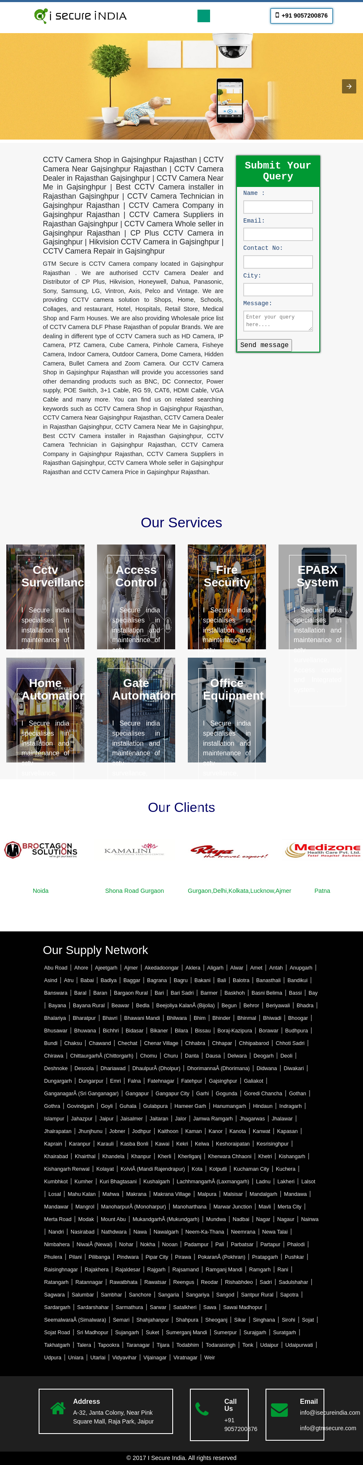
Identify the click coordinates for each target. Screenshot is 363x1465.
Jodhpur (141, 1131)
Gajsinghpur (223, 1081)
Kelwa (202, 1144)
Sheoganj (216, 1320)
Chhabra (195, 1043)
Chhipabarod (254, 1043)
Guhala (127, 1106)
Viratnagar (185, 1358)
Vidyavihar (124, 1358)
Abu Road (55, 968)
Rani (282, 1270)
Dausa (213, 1056)
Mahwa (111, 1194)
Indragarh (290, 1106)
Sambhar (111, 1295)
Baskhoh (234, 993)
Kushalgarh (156, 1182)
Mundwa (216, 1219)
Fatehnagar (160, 1081)
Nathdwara (113, 1232)
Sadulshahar (293, 1282)
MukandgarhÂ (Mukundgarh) (166, 1219)
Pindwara (128, 1257)
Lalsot (308, 1182)
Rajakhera (97, 1270)
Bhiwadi (272, 1018)
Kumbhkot (56, 1182)
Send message (264, 344)
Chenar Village (161, 1043)
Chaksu (73, 1043)
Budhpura (296, 1031)
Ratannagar (89, 1282)
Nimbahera (57, 1244)
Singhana (264, 1320)
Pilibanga (99, 1257)
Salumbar (82, 1295)
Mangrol (84, 1207)
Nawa (140, 1232)
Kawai (162, 1144)
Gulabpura (155, 1106)
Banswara (55, 993)
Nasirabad (83, 1232)
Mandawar (56, 1207)
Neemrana (243, 1232)
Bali (221, 980)
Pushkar (294, 1257)
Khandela (113, 1156)
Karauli (105, 1144)
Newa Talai (275, 1232)
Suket (152, 1332)
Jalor (181, 1119)
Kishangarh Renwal (66, 1169)
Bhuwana (85, 1031)
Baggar (132, 980)
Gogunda (226, 1094)
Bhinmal (246, 1018)
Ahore (81, 968)
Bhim (199, 1018)
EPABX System (318, 576)
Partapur (270, 1244)
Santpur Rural (257, 1295)
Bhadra (305, 1006)
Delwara (237, 1056)
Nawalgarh (166, 1232)
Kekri (182, 1144)
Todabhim (187, 1345)
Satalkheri (184, 1307)
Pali (219, 1244)
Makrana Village (172, 1194)
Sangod (225, 1295)
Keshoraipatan (233, 1144)
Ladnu (263, 1182)
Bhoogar (298, 1018)
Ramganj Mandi (223, 1270)
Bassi (295, 993)
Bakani (202, 980)
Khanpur (141, 1156)
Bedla (143, 1006)
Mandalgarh (263, 1194)
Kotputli (218, 1169)
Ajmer (131, 968)
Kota (197, 1169)
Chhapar (222, 1043)
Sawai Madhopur (243, 1307)
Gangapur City (172, 1094)
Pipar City (156, 1257)
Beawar (120, 1006)
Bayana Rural (89, 1006)
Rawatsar (155, 1282)
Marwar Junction (232, 1207)
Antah (276, 968)
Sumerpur (225, 1332)
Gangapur (137, 1094)
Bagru (180, 980)
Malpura (206, 1194)
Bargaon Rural (130, 993)
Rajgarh (156, 1270)
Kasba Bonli (135, 1144)
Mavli (265, 1207)
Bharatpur (84, 1018)
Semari (121, 1320)
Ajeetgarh (106, 968)
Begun (229, 1006)
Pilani (75, 1257)
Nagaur (286, 1219)
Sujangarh (127, 1332)
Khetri (265, 1156)
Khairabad (56, 1156)
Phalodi (296, 1244)
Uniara (76, 1358)
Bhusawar (55, 1031)
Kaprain (53, 1144)
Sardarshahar (93, 1307)
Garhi (202, 1094)
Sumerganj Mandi (186, 1332)
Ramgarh (260, 1270)
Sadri (266, 1282)
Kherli (164, 1156)
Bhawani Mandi (142, 1018)
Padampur (196, 1244)
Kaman (193, 1131)
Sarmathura (129, 1307)
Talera (84, 1345)
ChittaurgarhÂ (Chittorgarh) (101, 1056)
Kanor (216, 1131)
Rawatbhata (124, 1282)
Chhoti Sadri (290, 1043)
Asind (50, 980)
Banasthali (268, 980)
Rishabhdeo (239, 1282)
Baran (100, 993)
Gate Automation (145, 690)
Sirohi (288, 1320)
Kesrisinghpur (273, 1144)
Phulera (53, 1257)
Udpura (52, 1358)
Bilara (181, 1031)
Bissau (202, 1031)
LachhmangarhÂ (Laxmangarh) (213, 1182)
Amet (256, 968)
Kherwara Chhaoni (229, 1156)
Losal (54, 1194)
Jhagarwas (252, 1119)
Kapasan (287, 1131)
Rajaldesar (128, 1270)
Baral (80, 993)
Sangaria (168, 1295)
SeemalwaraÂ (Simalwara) (75, 1320)
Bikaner (159, 1031)
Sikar (240, 1320)
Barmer (209, 993)
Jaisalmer (132, 1119)
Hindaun (262, 1106)
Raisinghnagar (61, 1270)
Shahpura (187, 1320)
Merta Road (57, 1219)
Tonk (247, 1345)
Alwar (236, 968)
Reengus (183, 1282)
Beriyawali (278, 1006)
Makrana (136, 1194)
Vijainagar (154, 1358)
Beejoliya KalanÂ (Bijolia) (185, 1006)
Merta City (290, 1207)
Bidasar (134, 1031)
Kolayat (105, 1169)
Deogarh (263, 1056)
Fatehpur (191, 1081)
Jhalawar (282, 1119)
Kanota (237, 1131)
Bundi (51, 1043)
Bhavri (110, 1018)
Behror (251, 1006)
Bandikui (297, 980)
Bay (313, 993)
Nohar (126, 1244)
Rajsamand (185, 1270)
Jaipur (106, 1119)
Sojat (308, 1320)
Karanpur (79, 1144)
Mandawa (295, 1194)
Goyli (107, 1106)
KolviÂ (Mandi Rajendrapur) (153, 1169)
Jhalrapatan (57, 1131)
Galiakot (253, 1081)
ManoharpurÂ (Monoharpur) (133, 1207)
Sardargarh (57, 1307)
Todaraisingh (221, 1345)
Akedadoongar (162, 968)
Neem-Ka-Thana (204, 1232)
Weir (209, 1358)
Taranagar (138, 1345)
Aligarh (215, 968)
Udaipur (269, 1345)
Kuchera (285, 1169)
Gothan (297, 1094)
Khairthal (85, 1156)
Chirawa (53, 1056)
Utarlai (97, 1358)
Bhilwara (177, 1018)
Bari (159, 993)
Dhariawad (113, 1068)
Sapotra (289, 1295)
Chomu (148, 1056)
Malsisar (232, 1194)
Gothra (52, 1106)
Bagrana (157, 980)
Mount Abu (113, 1219)
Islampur (54, 1119)
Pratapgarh (265, 1257)
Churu (171, 1056)
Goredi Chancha (263, 1094)
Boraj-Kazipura (235, 1031)
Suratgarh (284, 1332)
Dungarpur (91, 1081)
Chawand (100, 1043)
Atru (69, 980)
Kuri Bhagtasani (118, 1182)
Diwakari (294, 1068)
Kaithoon (168, 1131)
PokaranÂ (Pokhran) (221, 1257)
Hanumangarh (229, 1106)
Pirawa (183, 1257)
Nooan (170, 1244)
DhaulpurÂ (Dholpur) (156, 1068)
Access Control (136, 576)
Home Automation (54, 690)
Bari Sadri (182, 993)
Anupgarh (300, 968)
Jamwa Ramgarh (213, 1119)
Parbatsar (242, 1244)
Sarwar (158, 1307)
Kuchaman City (251, 1169)
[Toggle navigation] (204, 16)
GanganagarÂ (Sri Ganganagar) (81, 1094)
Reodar (209, 1282)
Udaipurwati (299, 1345)
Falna (134, 1081)
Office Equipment (233, 690)
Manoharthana (189, 1207)
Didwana (267, 1068)
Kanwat (262, 1131)
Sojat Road (57, 1332)
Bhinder (222, 1018)
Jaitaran (159, 1119)
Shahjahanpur (152, 1320)
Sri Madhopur (92, 1332)
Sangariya (197, 1295)
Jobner (117, 1131)
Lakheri (286, 1182)
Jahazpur (81, 1119)
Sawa (209, 1307)
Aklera (193, 968)
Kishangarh (292, 1156)
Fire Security (227, 576)
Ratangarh (56, 1282)
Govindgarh (80, 1106)
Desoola (84, 1068)
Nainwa (310, 1219)
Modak (86, 1219)
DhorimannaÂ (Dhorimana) (218, 1068)
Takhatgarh (57, 1345)
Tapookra (108, 1345)
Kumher (83, 1182)
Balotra (241, 980)
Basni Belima (267, 993)
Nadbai (241, 1219)
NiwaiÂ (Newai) (94, 1244)
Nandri (56, 1232)
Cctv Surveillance (56, 576)
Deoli (286, 1056)
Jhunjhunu (90, 1131)
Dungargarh (58, 1081)
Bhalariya (55, 1018)
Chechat (127, 1043)
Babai (87, 980)
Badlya (108, 980)
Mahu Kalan (82, 1194)
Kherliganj (189, 1156)
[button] (349, 86)
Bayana (57, 1006)
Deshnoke (56, 1068)
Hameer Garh (190, 1106)
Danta (192, 1056)
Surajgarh (255, 1332)
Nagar (263, 1219)
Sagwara (54, 1295)
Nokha (147, 1244)
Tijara (163, 1345)
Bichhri (111, 1031)
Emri (115, 1081)
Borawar (268, 1031)
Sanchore (140, 1295)
